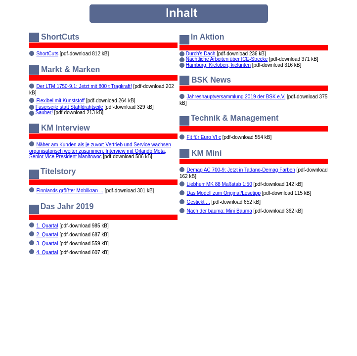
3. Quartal (47, 243)
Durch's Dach (201, 53)
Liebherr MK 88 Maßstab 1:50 (219, 184)
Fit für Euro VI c (203, 137)
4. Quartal (47, 252)
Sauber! (44, 112)
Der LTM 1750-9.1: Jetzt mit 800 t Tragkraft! (84, 86)
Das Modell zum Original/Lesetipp (223, 193)
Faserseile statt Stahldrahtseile (69, 107)
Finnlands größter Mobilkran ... (69, 190)
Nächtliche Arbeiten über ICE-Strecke (227, 59)
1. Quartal (47, 225)
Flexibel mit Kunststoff (60, 100)
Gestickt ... (198, 202)
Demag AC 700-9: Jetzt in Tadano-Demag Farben (240, 170)
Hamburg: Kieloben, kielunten (218, 65)
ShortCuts (47, 53)
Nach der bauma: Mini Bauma (219, 211)
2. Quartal (47, 234)
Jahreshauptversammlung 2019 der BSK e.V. (235, 96)
